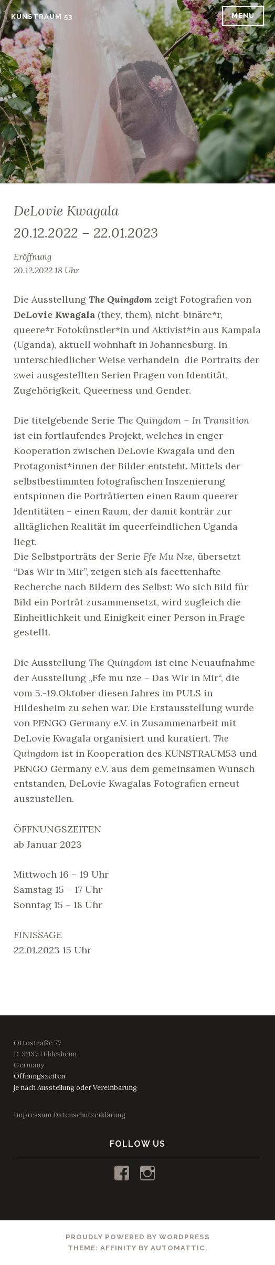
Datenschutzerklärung (89, 1114)
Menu (243, 15)
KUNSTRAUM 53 (41, 16)
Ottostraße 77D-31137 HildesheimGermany (45, 1053)
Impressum (32, 1114)
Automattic (178, 1248)
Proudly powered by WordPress (138, 1237)
